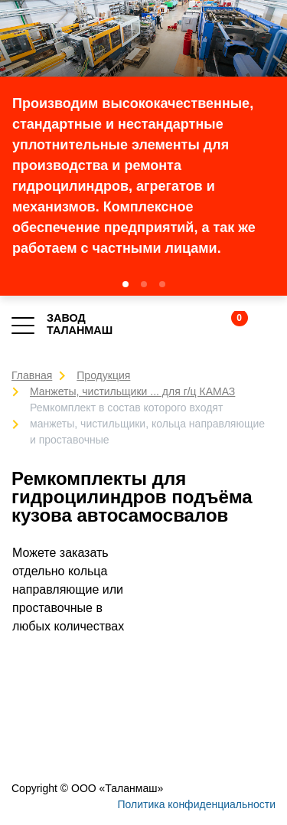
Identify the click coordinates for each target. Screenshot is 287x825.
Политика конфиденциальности (196, 804)
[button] (125, 284)
